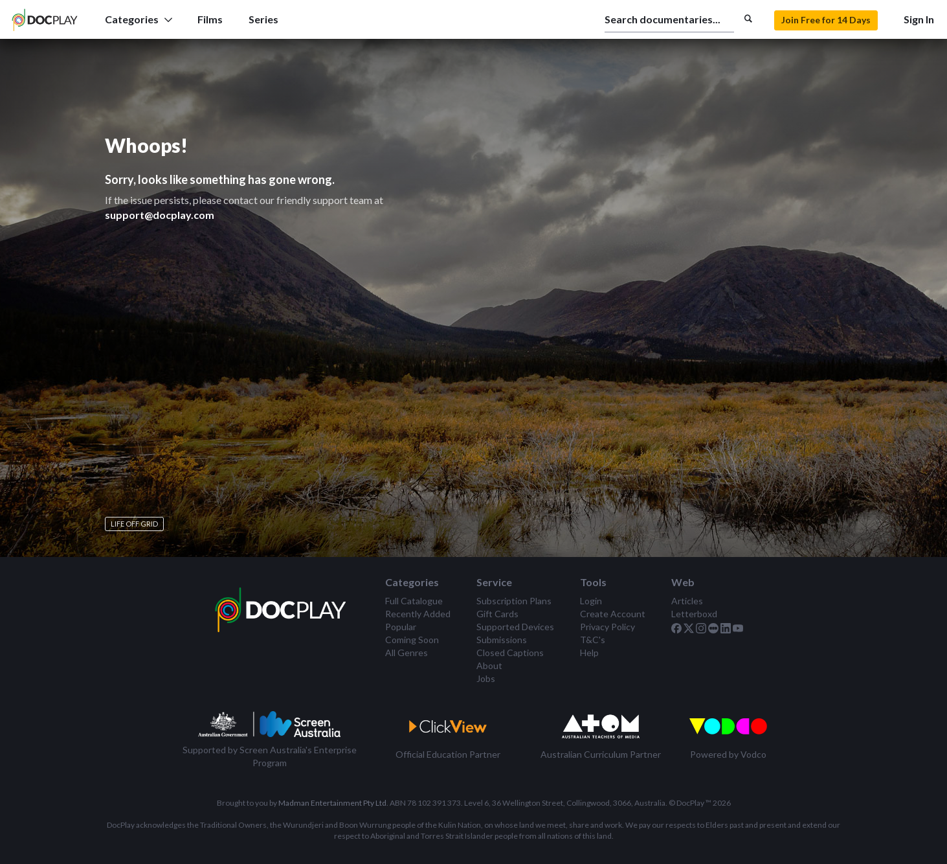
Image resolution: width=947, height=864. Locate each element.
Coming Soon (412, 639)
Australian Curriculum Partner (600, 754)
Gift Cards (497, 613)
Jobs (485, 678)
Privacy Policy (607, 626)
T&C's (592, 639)
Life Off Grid (134, 523)
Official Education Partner (448, 754)
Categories (138, 19)
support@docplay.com (159, 215)
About (489, 665)
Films (210, 19)
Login (591, 600)
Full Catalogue (414, 600)
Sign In (919, 19)
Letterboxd (694, 613)
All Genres (406, 652)
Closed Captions (510, 652)
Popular (400, 626)
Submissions (501, 639)
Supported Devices (515, 626)
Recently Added (418, 613)
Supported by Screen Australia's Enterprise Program (270, 756)
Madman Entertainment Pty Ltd (332, 803)
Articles (687, 600)
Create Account (612, 613)
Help (589, 652)
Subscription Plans (513, 600)
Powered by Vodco (728, 754)
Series (263, 19)
